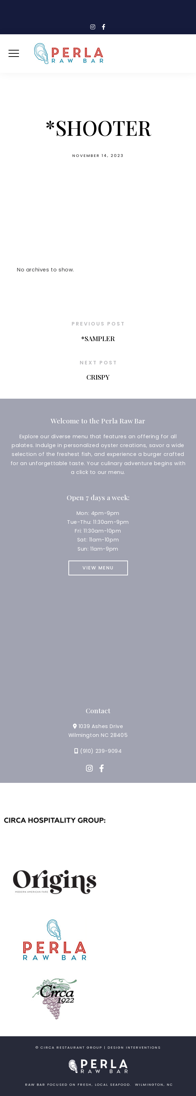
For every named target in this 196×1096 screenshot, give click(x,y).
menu (116, 472)
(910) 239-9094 (101, 751)
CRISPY (98, 376)
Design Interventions (134, 1047)
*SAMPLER (98, 338)
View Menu (98, 567)
